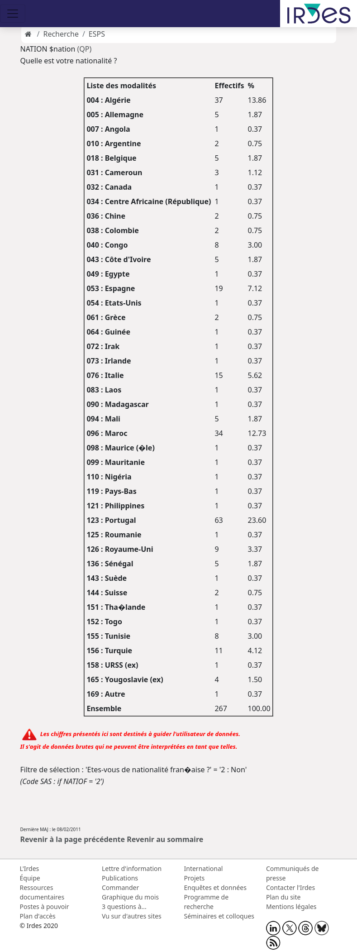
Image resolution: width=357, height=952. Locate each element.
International (203, 868)
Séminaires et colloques (219, 916)
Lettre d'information (132, 868)
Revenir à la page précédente (72, 839)
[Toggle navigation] (12, 14)
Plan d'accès (38, 916)
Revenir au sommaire (165, 839)
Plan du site (283, 897)
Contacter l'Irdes (290, 887)
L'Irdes (29, 868)
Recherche (60, 34)
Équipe (30, 878)
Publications (120, 878)
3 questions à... (124, 906)
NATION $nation (48, 49)
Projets (194, 878)
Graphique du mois (130, 897)
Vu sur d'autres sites (132, 916)
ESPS (97, 34)
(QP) (84, 49)
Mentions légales (291, 906)
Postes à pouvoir (44, 906)
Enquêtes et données (215, 887)
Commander (120, 887)
